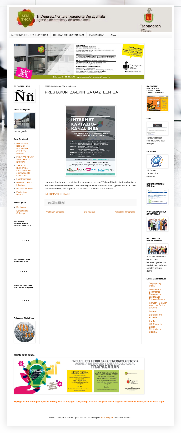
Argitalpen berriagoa (55, 212)
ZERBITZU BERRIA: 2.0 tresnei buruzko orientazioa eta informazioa (23, 170)
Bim (103, 417)
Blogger (109, 417)
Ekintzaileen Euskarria (22, 193)
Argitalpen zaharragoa (125, 212)
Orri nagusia (89, 212)
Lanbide (153, 311)
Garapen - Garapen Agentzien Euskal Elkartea (158, 305)
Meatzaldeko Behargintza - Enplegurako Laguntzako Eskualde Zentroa (157, 294)
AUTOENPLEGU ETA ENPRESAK (29, 35)
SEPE (152, 321)
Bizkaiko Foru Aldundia (155, 316)
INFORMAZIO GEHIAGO (57, 194)
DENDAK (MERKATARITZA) (68, 35)
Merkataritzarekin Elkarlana (24, 183)
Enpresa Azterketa (24, 188)
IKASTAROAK (96, 35)
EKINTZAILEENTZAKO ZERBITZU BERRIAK (25, 159)
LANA (112, 35)
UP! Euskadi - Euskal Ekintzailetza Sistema (155, 328)
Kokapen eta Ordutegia (22, 212)
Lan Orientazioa (23, 179)
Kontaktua (21, 207)
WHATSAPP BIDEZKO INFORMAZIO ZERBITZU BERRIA (22, 148)
